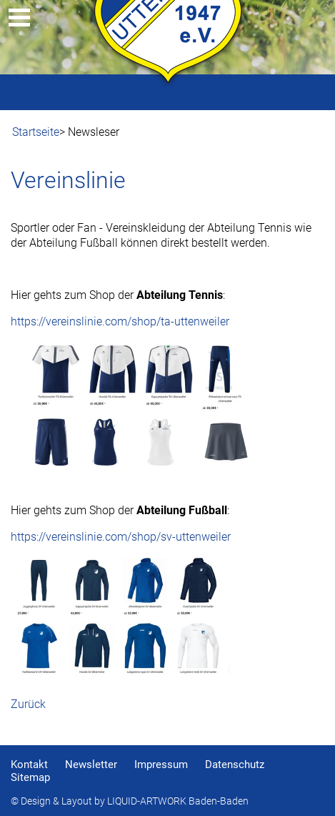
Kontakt (29, 764)
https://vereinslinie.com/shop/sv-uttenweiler (121, 537)
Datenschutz (234, 764)
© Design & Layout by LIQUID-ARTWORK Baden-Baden (130, 801)
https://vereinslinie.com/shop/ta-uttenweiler (120, 321)
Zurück (28, 704)
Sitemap (30, 777)
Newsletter (91, 764)
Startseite (35, 132)
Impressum (161, 764)
